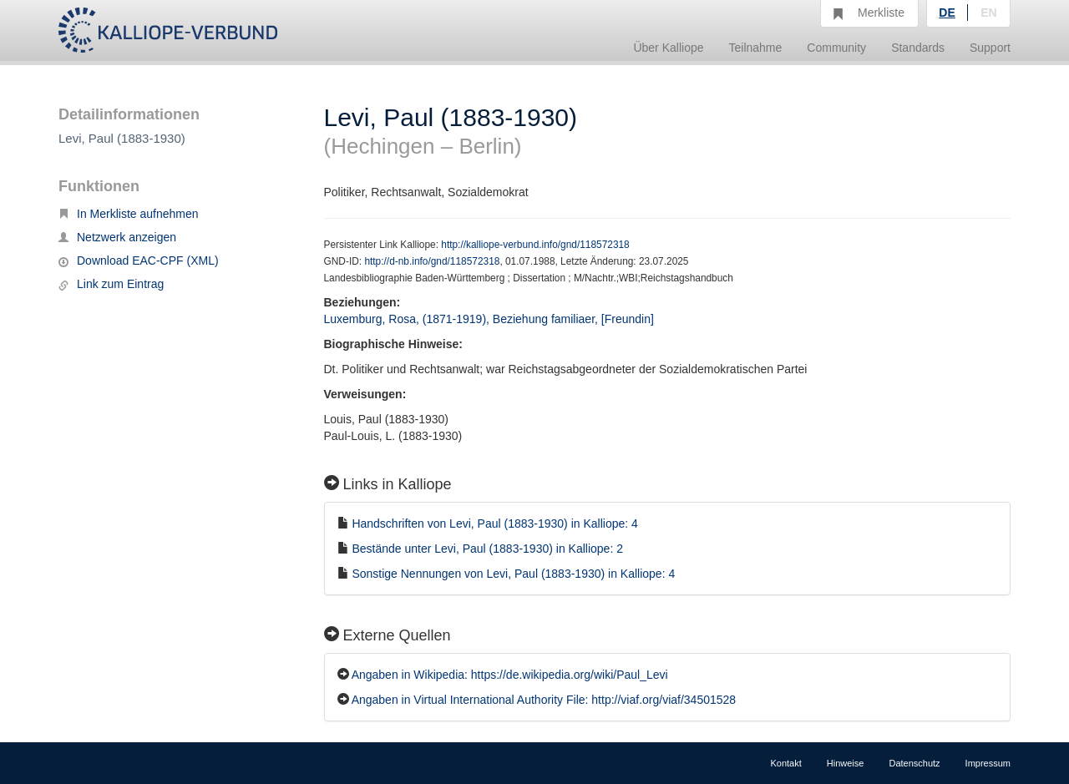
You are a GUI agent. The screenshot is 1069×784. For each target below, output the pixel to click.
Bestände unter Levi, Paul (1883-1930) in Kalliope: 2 (487, 548)
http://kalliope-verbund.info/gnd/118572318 (535, 244)
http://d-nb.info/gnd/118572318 (431, 261)
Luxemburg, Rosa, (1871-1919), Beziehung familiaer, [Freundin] (489, 319)
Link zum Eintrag (111, 284)
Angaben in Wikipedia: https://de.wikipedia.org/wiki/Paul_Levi (510, 674)
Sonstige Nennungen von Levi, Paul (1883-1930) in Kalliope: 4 (513, 573)
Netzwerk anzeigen (117, 237)
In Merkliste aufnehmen (128, 213)
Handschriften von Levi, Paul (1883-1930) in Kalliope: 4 (494, 523)
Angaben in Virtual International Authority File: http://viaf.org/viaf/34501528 (544, 699)
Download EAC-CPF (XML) (138, 260)
